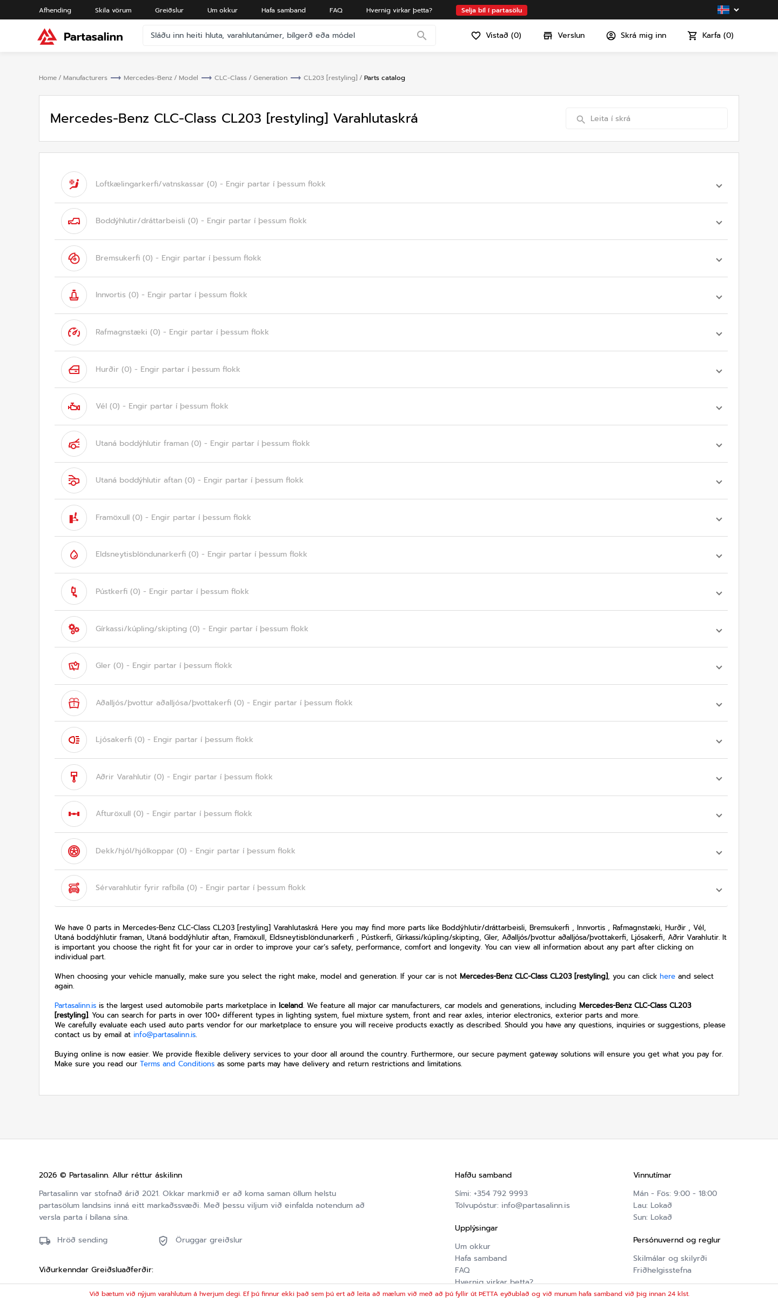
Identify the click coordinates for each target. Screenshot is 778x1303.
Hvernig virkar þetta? (494, 1243)
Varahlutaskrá (479, 1255)
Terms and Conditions (177, 1025)
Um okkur (473, 1208)
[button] (391, 183)
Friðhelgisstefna (662, 1232)
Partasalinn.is (75, 967)
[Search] (424, 40)
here (667, 938)
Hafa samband (481, 1220)
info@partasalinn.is (164, 996)
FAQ (462, 1232)
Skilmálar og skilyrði (670, 1220)
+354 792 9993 (501, 1155)
